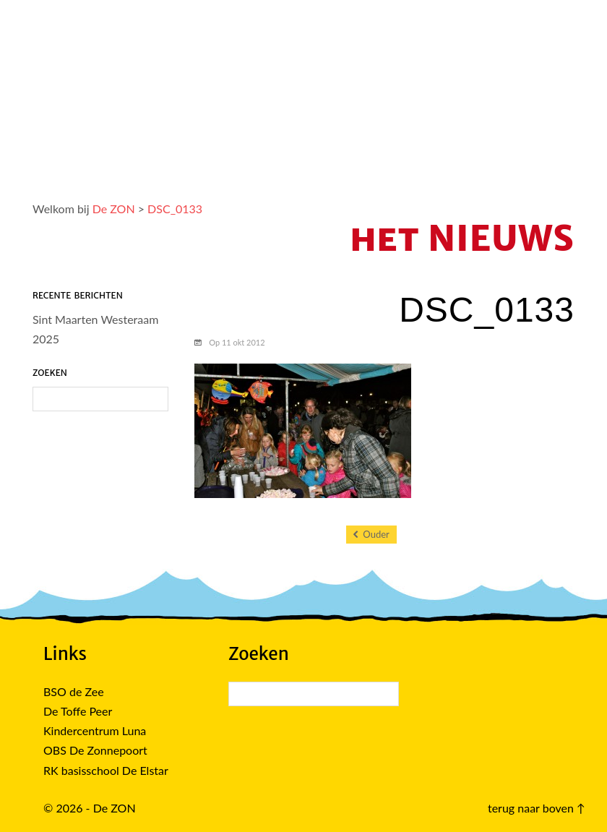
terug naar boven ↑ (536, 808)
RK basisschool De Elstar (105, 770)
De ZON (113, 208)
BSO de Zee (73, 691)
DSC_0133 (174, 208)
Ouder (371, 535)
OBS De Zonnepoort (95, 750)
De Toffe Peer (77, 711)
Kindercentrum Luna (94, 730)
